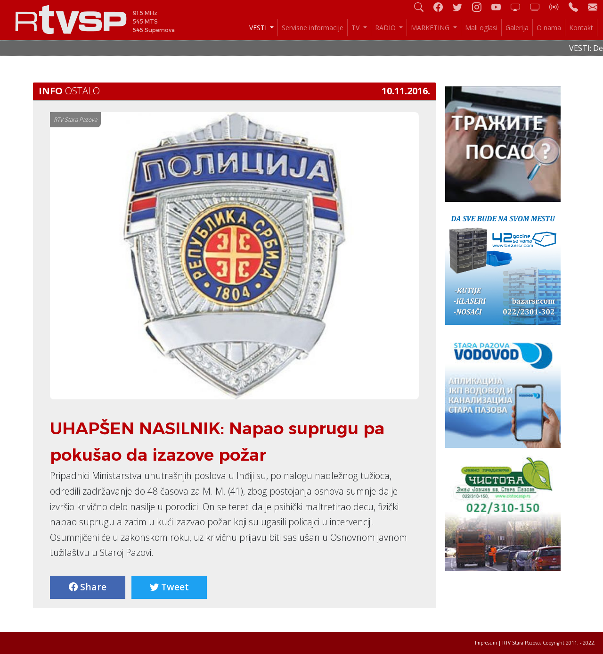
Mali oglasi (481, 27)
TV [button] (356, 27)
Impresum (486, 642)
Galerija (517, 27)
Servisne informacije (312, 27)
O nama (549, 27)
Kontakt (581, 27)
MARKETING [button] (431, 27)
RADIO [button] (386, 27)
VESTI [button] (259, 27)
